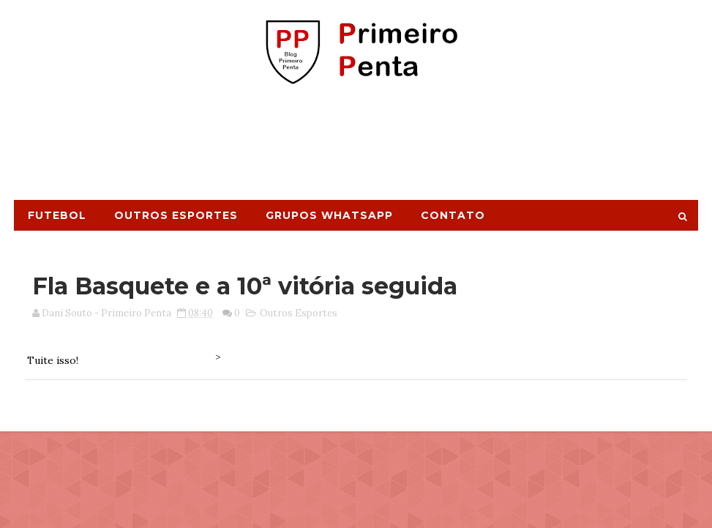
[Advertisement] (355, 149)
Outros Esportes (176, 215)
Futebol (57, 215)
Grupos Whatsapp (329, 215)
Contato (453, 215)
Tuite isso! (52, 360)
